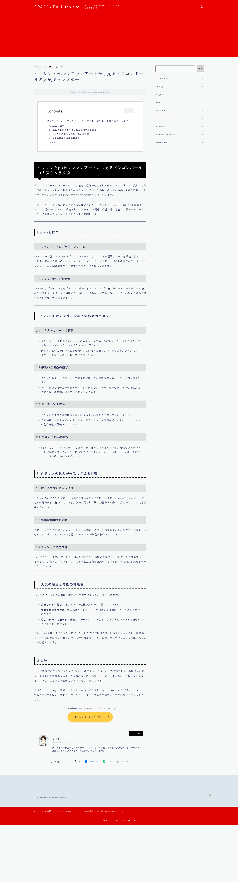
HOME (37, 833)
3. (69, 134)
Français (161, 126)
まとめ (52, 142)
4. (64, 138)
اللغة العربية (163, 118)
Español (160, 110)
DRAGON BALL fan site (57, 6)
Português (161, 142)
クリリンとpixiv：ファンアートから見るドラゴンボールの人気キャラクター (89, 120)
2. (73, 129)
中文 (158, 102)
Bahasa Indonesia (165, 134)
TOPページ (162, 78)
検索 (200, 68)
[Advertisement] (119, 36)
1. (56, 125)
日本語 (53, 67)
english (160, 94)
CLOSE (129, 111)
